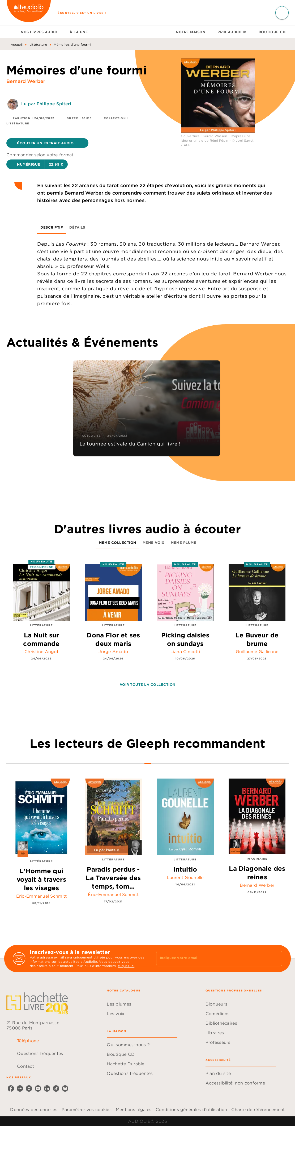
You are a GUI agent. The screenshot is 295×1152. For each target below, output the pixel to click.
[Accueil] (28, 12)
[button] (47, 143)
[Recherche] (282, 12)
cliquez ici (126, 966)
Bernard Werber (25, 81)
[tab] (12, 32)
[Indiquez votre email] (212, 958)
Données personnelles (33, 1109)
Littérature (38, 45)
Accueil (17, 45)
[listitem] (10, 1088)
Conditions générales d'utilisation (191, 1109)
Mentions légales (133, 1109)
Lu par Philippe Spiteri (46, 103)
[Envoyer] (276, 958)
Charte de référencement (258, 1109)
